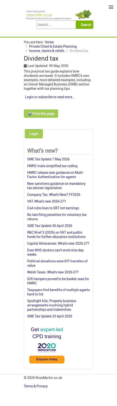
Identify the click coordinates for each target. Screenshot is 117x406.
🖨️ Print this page (41, 113)
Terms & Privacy (36, 386)
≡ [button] (111, 7)
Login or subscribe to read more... (50, 97)
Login (34, 133)
